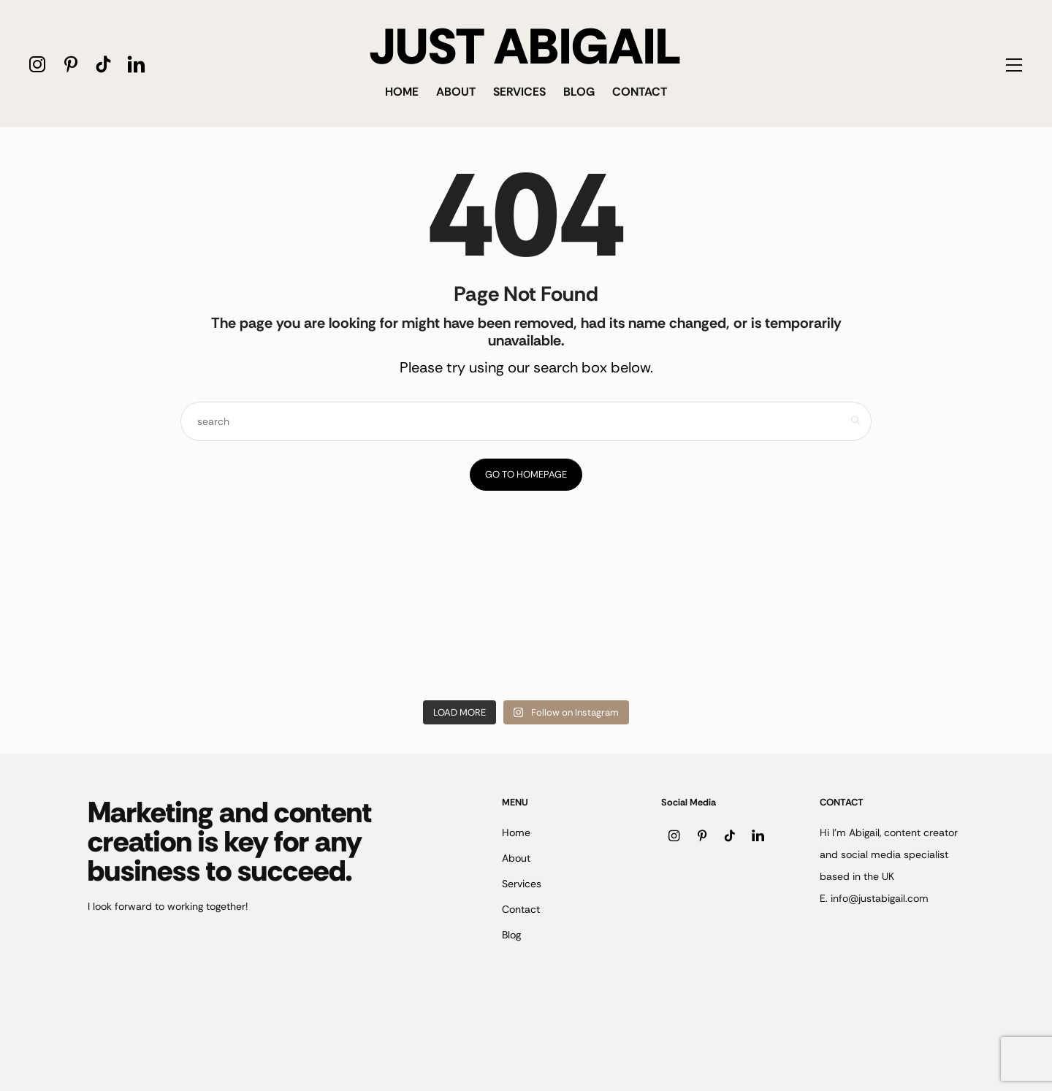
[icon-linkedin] (136, 64)
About (456, 91)
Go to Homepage (526, 474)
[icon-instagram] (37, 64)
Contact (639, 91)
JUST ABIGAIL (526, 47)
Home (402, 91)
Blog (579, 91)
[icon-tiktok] (103, 64)
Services (519, 91)
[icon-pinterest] (70, 64)
